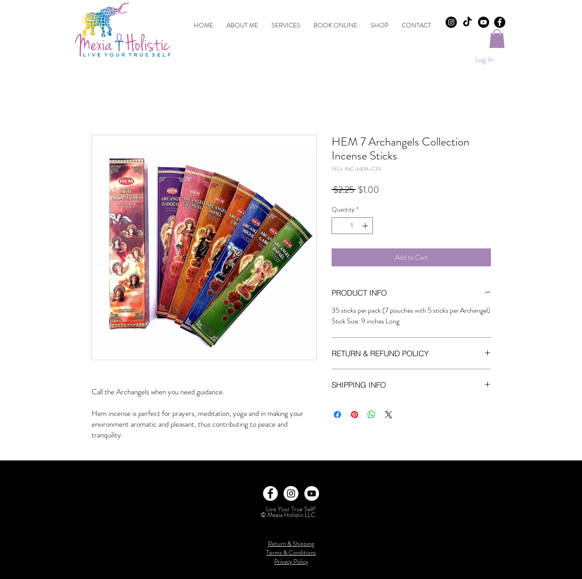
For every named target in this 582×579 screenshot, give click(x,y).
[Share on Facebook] (337, 414)
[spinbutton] (352, 226)
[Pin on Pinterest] (354, 414)
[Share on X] (388, 414)
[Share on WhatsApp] (371, 414)
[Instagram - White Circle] (291, 493)
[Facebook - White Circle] (270, 493)
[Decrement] (338, 226)
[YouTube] (483, 22)
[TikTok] (467, 22)
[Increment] (366, 226)
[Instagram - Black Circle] (451, 22)
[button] (497, 38)
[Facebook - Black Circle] (499, 22)
